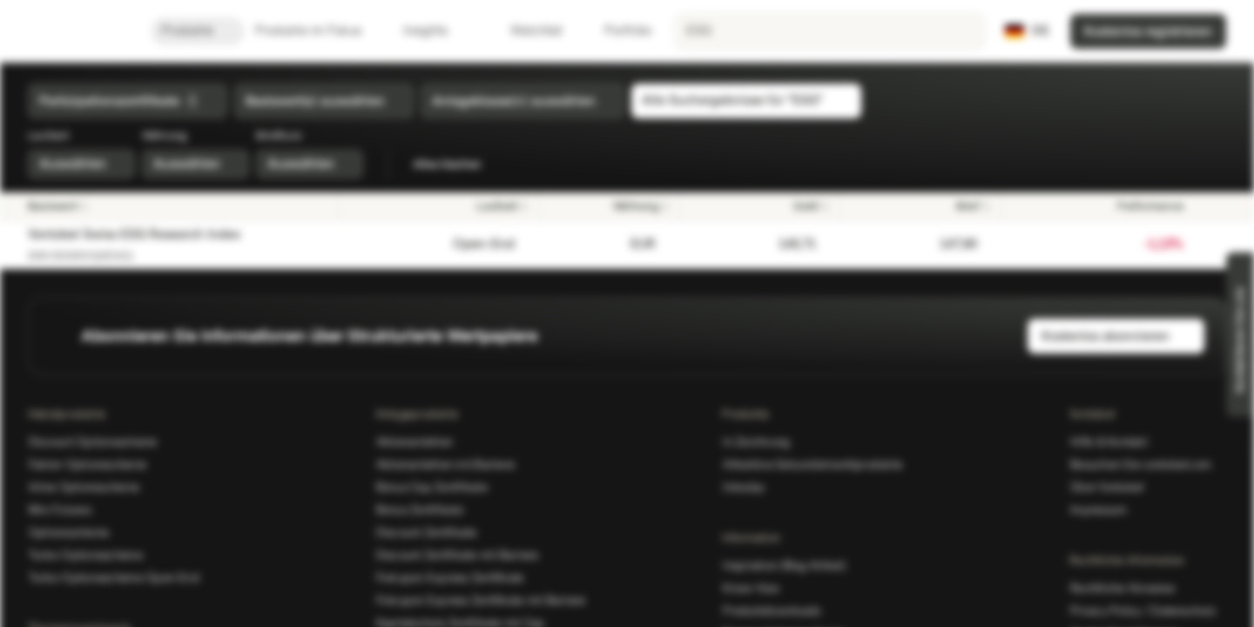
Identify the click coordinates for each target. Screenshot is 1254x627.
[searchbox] (830, 31)
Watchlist (526, 31)
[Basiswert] (177, 206)
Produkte (197, 31)
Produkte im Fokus (318, 31)
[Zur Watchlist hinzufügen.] (1205, 245)
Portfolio (617, 31)
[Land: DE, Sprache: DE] (1027, 31)
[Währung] (609, 206)
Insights (436, 31)
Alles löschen (457, 165)
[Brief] (920, 206)
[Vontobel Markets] (75, 31)
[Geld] (759, 206)
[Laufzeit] (438, 206)
